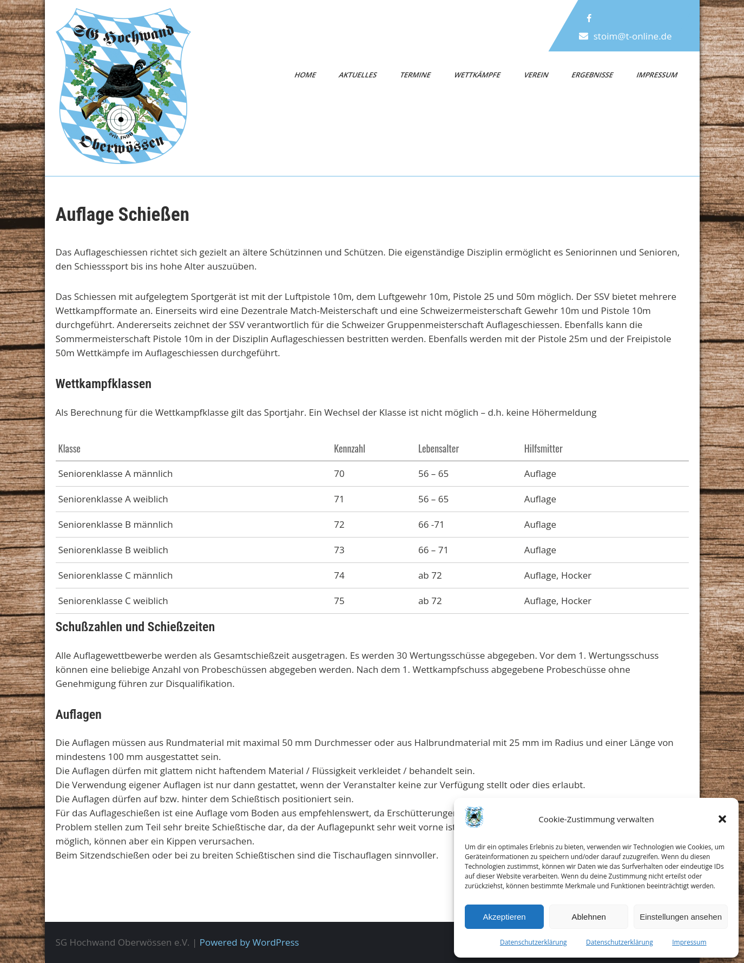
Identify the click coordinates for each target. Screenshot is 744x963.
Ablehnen (588, 916)
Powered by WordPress (249, 942)
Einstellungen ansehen (681, 916)
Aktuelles (358, 75)
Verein (536, 75)
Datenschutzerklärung (533, 942)
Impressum (689, 942)
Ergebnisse (592, 75)
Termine (416, 75)
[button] (722, 819)
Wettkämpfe (478, 75)
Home (305, 75)
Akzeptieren (504, 916)
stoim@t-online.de (632, 36)
